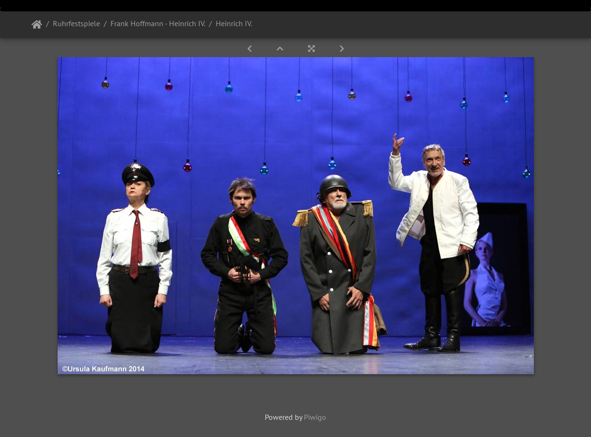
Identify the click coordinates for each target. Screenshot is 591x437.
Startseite (36, 25)
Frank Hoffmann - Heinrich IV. (157, 23)
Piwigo (315, 417)
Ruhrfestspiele (76, 23)
